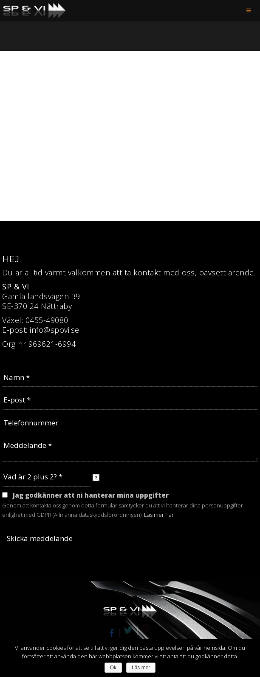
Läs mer (141, 668)
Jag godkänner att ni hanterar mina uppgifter (91, 495)
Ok (113, 668)
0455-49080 (46, 320)
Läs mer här (159, 514)
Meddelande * (130, 449)
